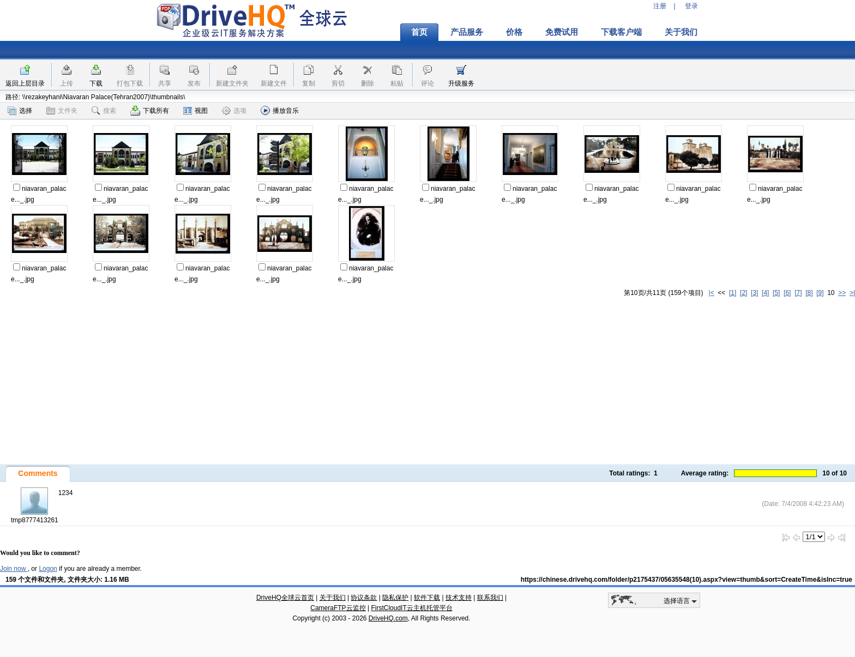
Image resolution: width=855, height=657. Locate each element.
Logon (48, 568)
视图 (195, 110)
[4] (765, 293)
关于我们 (681, 32)
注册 (659, 6)
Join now (14, 568)
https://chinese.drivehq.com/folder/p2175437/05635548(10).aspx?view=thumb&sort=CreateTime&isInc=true (686, 579)
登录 (691, 6)
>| (852, 293)
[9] (819, 293)
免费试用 (561, 32)
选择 (20, 110)
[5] (776, 293)
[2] (743, 293)
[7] (798, 293)
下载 (96, 83)
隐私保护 (395, 597)
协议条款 (364, 597)
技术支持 (458, 597)
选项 (234, 110)
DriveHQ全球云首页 (285, 597)
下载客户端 (621, 32)
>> (842, 293)
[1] (732, 293)
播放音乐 (280, 110)
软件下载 (427, 597)
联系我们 (490, 597)
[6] (787, 293)
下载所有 (149, 111)
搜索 (104, 110)
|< (711, 293)
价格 (514, 32)
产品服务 (466, 32)
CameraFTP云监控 (337, 608)
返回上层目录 (25, 83)
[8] (808, 293)
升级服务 (461, 83)
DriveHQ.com (388, 618)
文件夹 (61, 110)
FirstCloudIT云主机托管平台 (411, 608)
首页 (419, 32)
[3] (754, 293)
